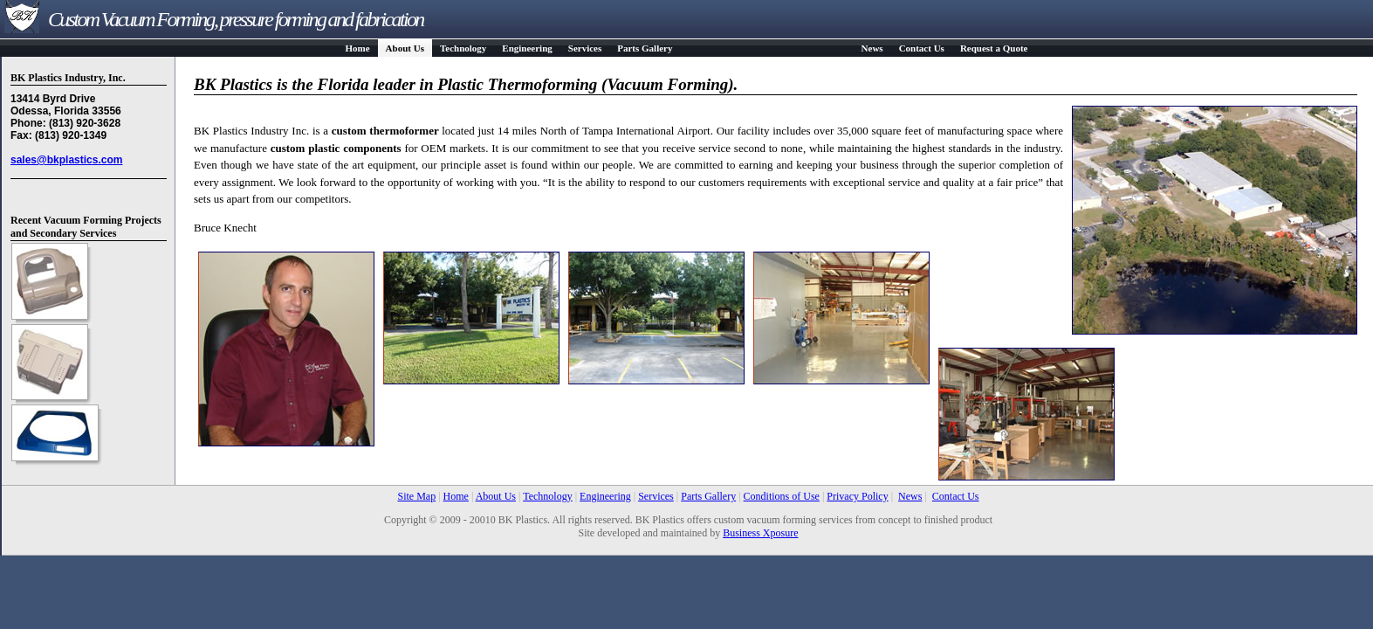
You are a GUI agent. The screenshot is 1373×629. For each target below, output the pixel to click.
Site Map (417, 496)
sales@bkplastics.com (66, 160)
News (872, 48)
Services (584, 48)
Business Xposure (760, 533)
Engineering (527, 48)
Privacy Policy (857, 496)
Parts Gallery (644, 48)
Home (358, 48)
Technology (463, 48)
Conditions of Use (782, 496)
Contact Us (921, 48)
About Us (405, 48)
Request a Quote (994, 48)
